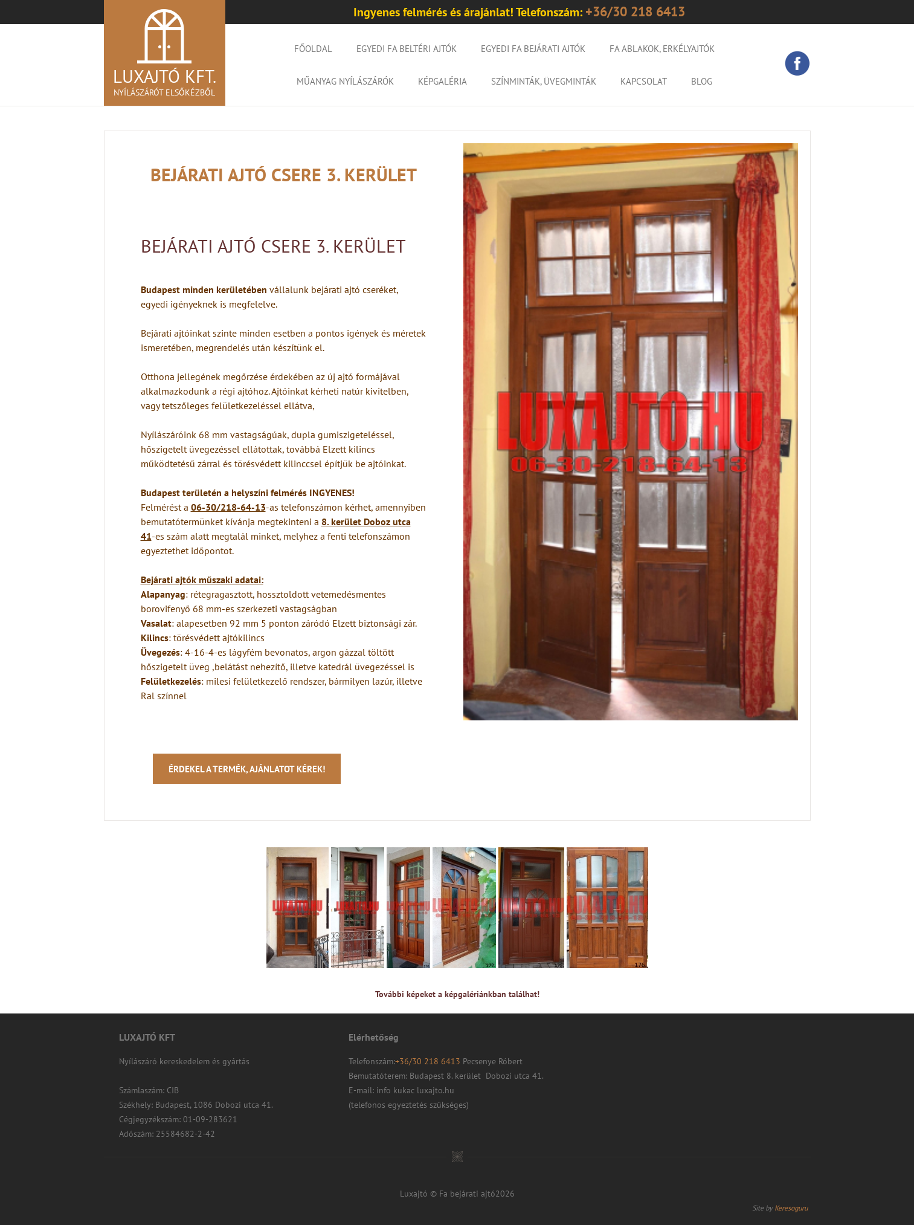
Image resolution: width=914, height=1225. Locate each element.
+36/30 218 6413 (429, 1061)
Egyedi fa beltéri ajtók (406, 48)
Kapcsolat (643, 81)
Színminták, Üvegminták (543, 81)
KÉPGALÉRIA (442, 81)
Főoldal (313, 48)
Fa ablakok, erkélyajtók (662, 48)
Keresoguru (791, 1207)
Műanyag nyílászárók (345, 81)
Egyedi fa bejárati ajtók (533, 48)
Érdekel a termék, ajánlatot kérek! (247, 769)
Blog (701, 81)
